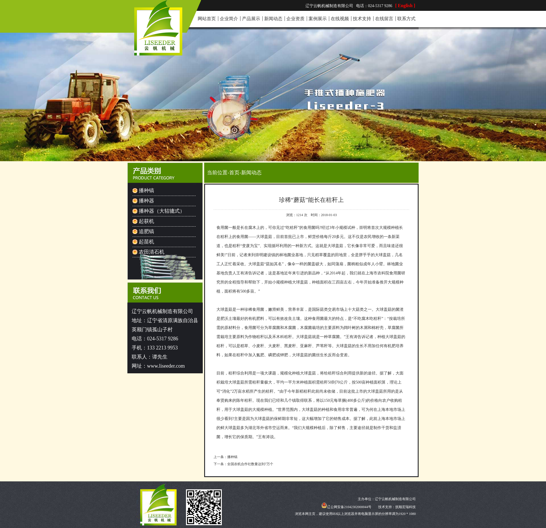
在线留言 (384, 18)
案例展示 (318, 18)
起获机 (146, 221)
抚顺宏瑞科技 (405, 507)
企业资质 (295, 18)
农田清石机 (151, 252)
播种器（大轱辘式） (162, 211)
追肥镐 (146, 231)
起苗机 (146, 242)
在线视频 (340, 18)
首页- (235, 172)
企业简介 (229, 18)
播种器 (146, 201)
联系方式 (406, 18)
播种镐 (146, 190)
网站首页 (207, 18)
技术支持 (362, 18)
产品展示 (251, 18)
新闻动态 (273, 18)
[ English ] (405, 5)
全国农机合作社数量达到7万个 (250, 464)
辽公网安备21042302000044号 (346, 507)
